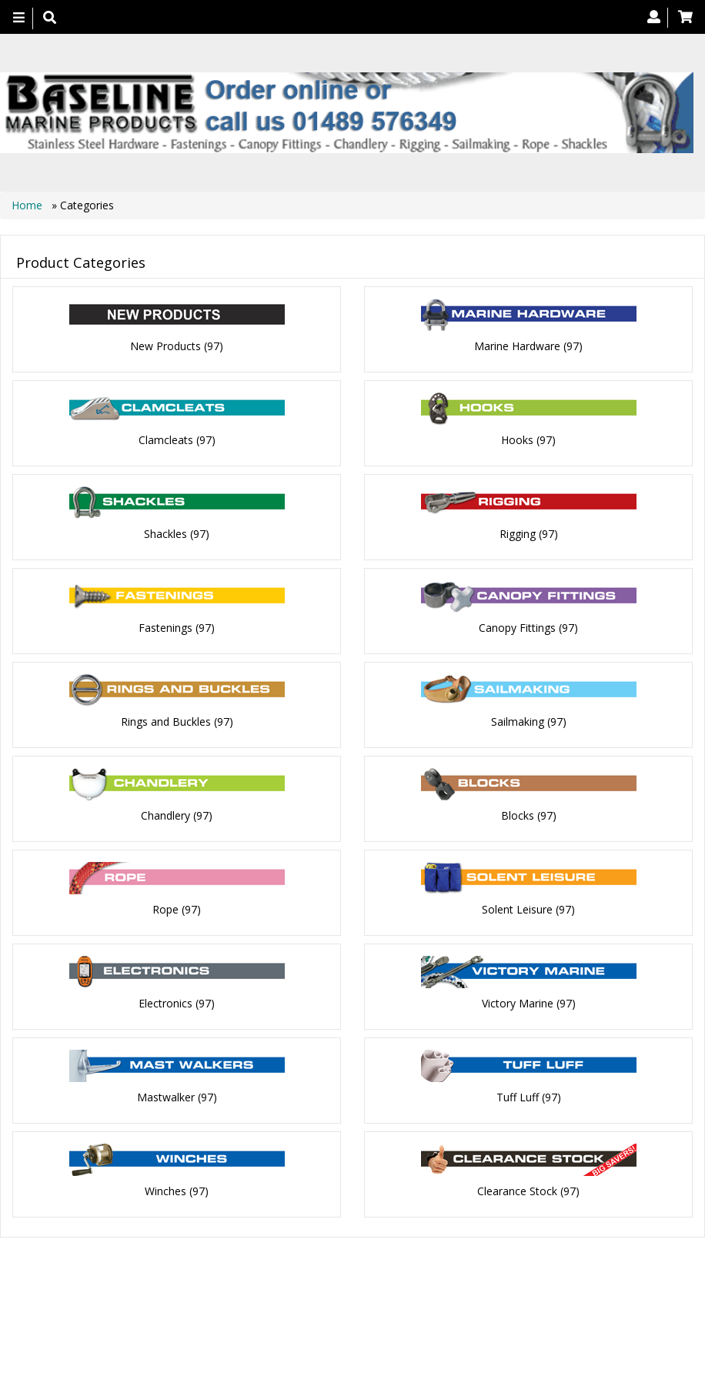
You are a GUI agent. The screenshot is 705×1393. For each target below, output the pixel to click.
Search (488, 1245)
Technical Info (228, 1260)
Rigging (518, 521)
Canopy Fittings (517, 609)
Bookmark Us (479, 1260)
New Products (165, 346)
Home (28, 205)
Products (284, 1245)
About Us (350, 1245)
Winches (165, 1135)
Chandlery (165, 784)
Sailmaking (517, 697)
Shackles (165, 521)
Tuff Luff (517, 1048)
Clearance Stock (517, 1135)
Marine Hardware (517, 346)
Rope (165, 872)
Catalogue (410, 1260)
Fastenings (165, 609)
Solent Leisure (517, 872)
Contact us (421, 1245)
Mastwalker (166, 1048)
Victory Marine (517, 960)
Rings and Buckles (166, 697)
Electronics (165, 960)
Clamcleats (166, 433)
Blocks (517, 784)
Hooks (517, 433)
